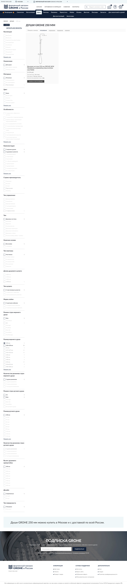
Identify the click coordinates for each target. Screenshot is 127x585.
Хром (7, 93)
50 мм (7, 347)
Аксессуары (70, 16)
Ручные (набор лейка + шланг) (14, 235)
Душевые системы (11, 219)
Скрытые (8, 266)
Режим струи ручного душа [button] (14, 391)
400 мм (8, 476)
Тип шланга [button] (8, 286)
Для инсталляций (58, 16)
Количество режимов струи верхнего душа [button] (14, 375)
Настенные (9, 254)
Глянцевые (9, 506)
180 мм (8, 357)
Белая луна (9, 95)
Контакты (75, 7)
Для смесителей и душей (117, 12)
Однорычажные (10, 203)
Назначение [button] (8, 61)
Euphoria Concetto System (13, 40)
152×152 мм (9, 352)
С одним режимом (11, 381)
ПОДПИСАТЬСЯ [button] (79, 549)
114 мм (8, 434)
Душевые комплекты (12, 231)
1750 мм (8, 281)
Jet (7, 323)
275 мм (8, 469)
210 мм (8, 362)
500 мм (8, 485)
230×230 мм (9, 345)
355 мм (8, 473)
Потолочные (9, 264)
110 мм (8, 431)
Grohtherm (9, 45)
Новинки (67, 7)
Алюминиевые (10, 80)
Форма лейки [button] (9, 299)
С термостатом (10, 210)
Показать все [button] (7, 57)
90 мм (7, 429)
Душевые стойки (11, 233)
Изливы (78, 12)
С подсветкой (10, 132)
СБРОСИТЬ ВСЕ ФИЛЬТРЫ (14, 28)
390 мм (8, 466)
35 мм (7, 419)
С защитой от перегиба (12, 292)
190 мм (8, 359)
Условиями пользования (79, 553)
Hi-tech (8, 496)
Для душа (9, 64)
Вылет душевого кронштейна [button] (10, 462)
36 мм (7, 422)
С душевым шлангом (12, 152)
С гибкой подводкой (12, 161)
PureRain (8, 327)
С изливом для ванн (11, 168)
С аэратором (9, 156)
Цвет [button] (5, 89)
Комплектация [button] (9, 146)
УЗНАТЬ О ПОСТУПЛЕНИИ (36, 81)
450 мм (8, 480)
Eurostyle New (10, 42)
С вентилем (9, 159)
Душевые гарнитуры (12, 228)
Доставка (57, 569)
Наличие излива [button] (10, 240)
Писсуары (95, 12)
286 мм (8, 471)
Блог (100, 569)
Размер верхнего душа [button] (12, 339)
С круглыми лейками (12, 303)
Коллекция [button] (8, 32)
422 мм (8, 478)
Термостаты (63, 12)
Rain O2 (8, 330)
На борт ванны (10, 257)
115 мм (8, 436)
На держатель (10, 259)
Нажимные (9, 201)
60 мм (7, 426)
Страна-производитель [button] (12, 177)
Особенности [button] (9, 109)
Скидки (101, 571)
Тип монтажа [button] (8, 251)
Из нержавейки (10, 82)
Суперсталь (9, 100)
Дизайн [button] (6, 490)
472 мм (8, 483)
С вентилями (9, 208)
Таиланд (8, 190)
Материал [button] (7, 74)
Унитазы (46, 12)
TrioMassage (9, 334)
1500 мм (8, 279)
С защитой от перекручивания (14, 117)
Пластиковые (10, 85)
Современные (10, 493)
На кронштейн (10, 261)
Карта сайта (80, 571)
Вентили (86, 12)
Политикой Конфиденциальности (63, 553)
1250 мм (8, 277)
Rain (7, 318)
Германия (8, 181)
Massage (8, 325)
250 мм (8, 343)
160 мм (8, 355)
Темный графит (10, 102)
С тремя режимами (11, 384)
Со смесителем (10, 170)
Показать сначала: (33, 30)
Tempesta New (10, 54)
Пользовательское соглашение (85, 577)
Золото (8, 98)
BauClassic (9, 35)
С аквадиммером (11, 154)
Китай (7, 186)
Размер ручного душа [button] (11, 411)
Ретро (7, 498)
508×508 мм (9, 366)
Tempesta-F (9, 52)
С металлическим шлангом (13, 294)
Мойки (72, 12)
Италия (8, 183)
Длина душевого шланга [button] (13, 271)
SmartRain (9, 332)
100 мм (8, 415)
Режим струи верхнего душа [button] (12, 314)
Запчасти (103, 12)
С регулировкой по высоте (13, 135)
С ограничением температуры (14, 126)
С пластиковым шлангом (13, 290)
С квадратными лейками (13, 305)
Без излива (9, 244)
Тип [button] (5, 215)
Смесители (20, 12)
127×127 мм (9, 350)
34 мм (7, 417)
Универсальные (10, 69)
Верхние (8, 223)
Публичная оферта (82, 574)
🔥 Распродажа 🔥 (8, 12)
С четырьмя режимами (12, 386)
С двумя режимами (11, 379)
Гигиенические (10, 226)
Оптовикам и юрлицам (53, 7)
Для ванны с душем (11, 67)
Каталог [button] (39, 7)
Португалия (9, 188)
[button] (115, 7)
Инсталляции (30, 12)
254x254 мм (9, 364)
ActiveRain (9, 320)
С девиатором (10, 163)
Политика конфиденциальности (108, 574)
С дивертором (10, 166)
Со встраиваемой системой (13, 123)
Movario (8, 47)
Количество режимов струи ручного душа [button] (14, 444)
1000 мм (8, 274)
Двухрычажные (10, 199)
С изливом (9, 246)
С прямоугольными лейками (14, 307)
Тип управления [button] (9, 195)
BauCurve (8, 37)
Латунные (9, 77)
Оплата (56, 571)
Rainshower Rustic (11, 49)
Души (39, 12)
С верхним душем (11, 149)
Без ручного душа (11, 406)
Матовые (8, 509)
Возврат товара (58, 574)
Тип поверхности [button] (10, 503)
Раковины (54, 12)
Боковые (8, 221)
